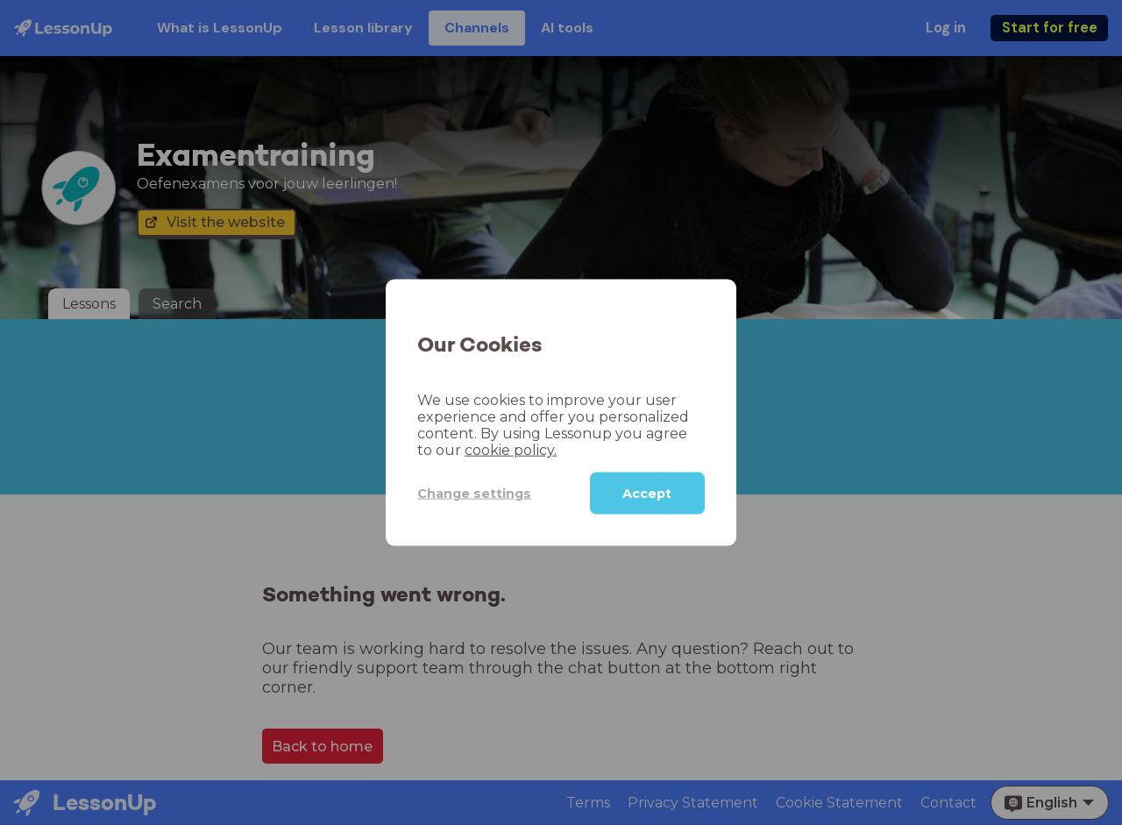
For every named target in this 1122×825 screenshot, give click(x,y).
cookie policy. (511, 450)
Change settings (474, 493)
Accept (646, 493)
